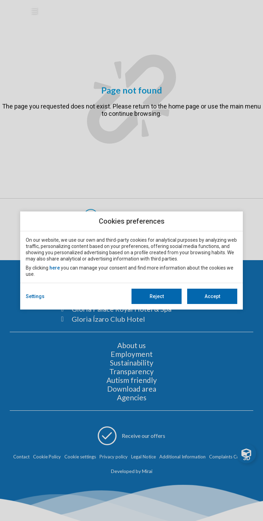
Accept (212, 296)
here (54, 268)
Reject (157, 296)
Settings (35, 296)
